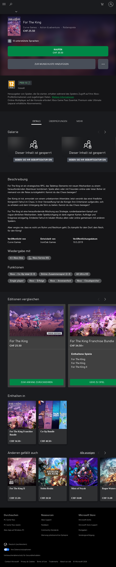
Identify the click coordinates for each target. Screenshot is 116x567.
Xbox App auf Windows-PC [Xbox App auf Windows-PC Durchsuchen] (14, 530)
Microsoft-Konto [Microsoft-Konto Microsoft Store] (85, 520)
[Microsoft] (58, 2)
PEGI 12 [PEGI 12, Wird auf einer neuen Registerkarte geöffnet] (25, 83)
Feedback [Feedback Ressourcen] (44, 525)
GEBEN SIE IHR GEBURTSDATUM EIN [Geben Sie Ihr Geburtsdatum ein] (33, 160)
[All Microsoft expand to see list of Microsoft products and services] (4, 4)
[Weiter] (105, 132)
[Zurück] (98, 132)
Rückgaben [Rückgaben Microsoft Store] (83, 530)
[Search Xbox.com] (11, 4)
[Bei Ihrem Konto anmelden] (111, 4)
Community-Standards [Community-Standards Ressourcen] (50, 530)
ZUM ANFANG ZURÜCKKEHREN (36, 382)
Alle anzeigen (87, 452)
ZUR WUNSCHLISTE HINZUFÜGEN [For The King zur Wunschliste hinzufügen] (52, 63)
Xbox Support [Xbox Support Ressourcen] (46, 520)
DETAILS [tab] (36, 121)
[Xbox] (8, 11)
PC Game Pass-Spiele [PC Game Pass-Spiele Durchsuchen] (12, 525)
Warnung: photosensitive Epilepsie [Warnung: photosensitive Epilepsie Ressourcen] (54, 535)
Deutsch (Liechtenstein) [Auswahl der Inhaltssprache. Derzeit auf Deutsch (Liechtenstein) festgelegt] (18, 544)
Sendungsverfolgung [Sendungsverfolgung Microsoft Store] (86, 535)
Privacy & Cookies (28, 561)
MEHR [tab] (80, 121)
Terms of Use (42, 561)
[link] (22, 422)
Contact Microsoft (12, 561)
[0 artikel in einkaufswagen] (103, 4)
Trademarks (53, 561)
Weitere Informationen (63, 96)
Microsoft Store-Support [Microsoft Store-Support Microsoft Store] (88, 525)
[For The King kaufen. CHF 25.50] (58, 51)
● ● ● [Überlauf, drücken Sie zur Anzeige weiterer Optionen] (103, 64)
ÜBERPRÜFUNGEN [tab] (58, 121)
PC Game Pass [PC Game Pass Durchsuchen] (9, 520)
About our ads (65, 561)
